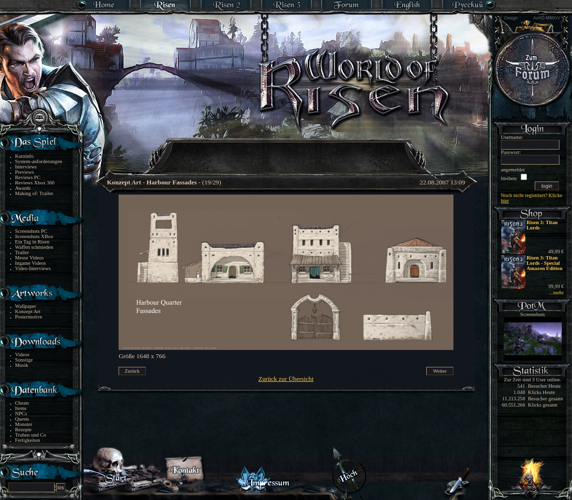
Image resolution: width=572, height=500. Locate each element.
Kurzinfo (24, 156)
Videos (22, 354)
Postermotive (28, 316)
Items (21, 408)
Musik (21, 365)
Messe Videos (29, 257)
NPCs (21, 413)
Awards (22, 188)
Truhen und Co (30, 435)
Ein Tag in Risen (32, 241)
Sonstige (24, 360)
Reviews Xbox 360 (35, 182)
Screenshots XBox (34, 236)
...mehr (556, 292)
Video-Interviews (33, 268)
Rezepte (23, 429)
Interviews (26, 166)
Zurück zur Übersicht (286, 378)
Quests (22, 419)
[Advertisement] (286, 150)
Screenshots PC (31, 231)
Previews (24, 172)
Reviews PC (27, 177)
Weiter (440, 371)
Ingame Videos (30, 263)
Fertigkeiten (27, 440)
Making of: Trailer (34, 193)
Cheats (22, 403)
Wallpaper (25, 306)
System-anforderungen (38, 161)
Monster (23, 424)
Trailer (22, 252)
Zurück (132, 371)
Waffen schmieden (34, 247)
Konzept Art (27, 311)
